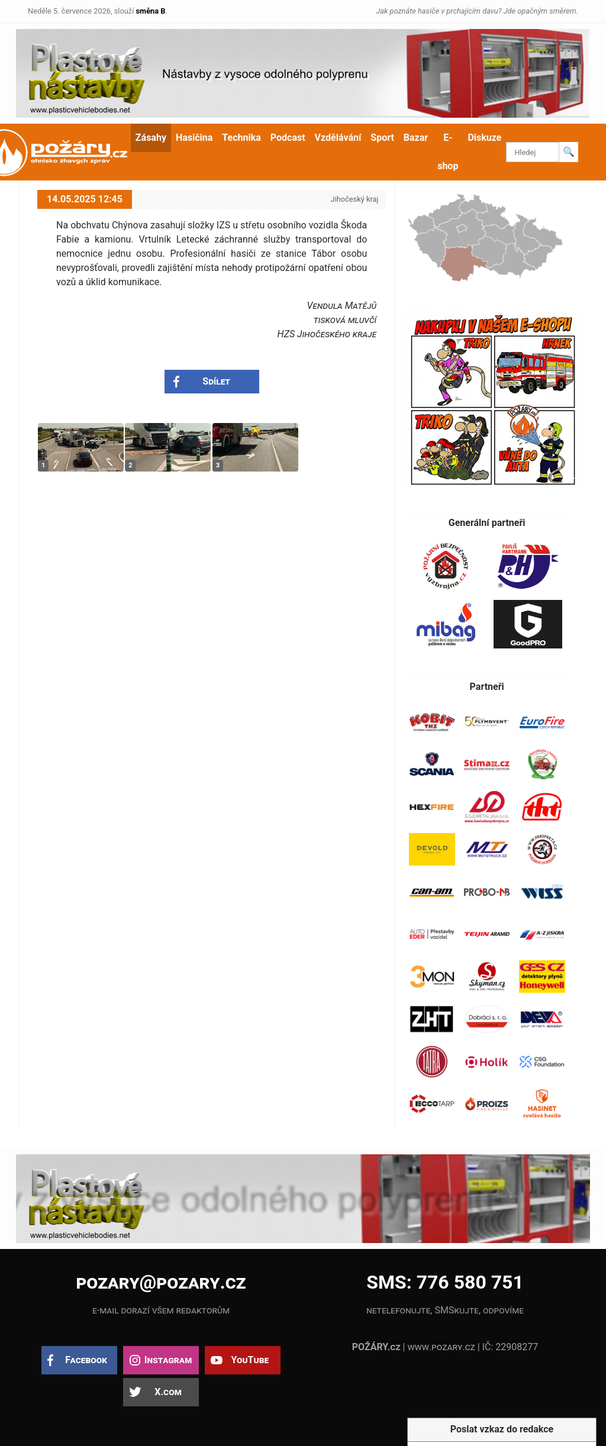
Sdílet (216, 381)
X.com (167, 1391)
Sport (382, 137)
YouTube (250, 1360)
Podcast (287, 137)
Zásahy (151, 137)
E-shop (447, 152)
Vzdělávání (338, 137)
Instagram (168, 1360)
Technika (241, 137)
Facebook (86, 1360)
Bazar (416, 137)
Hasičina (194, 137)
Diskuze (484, 137)
